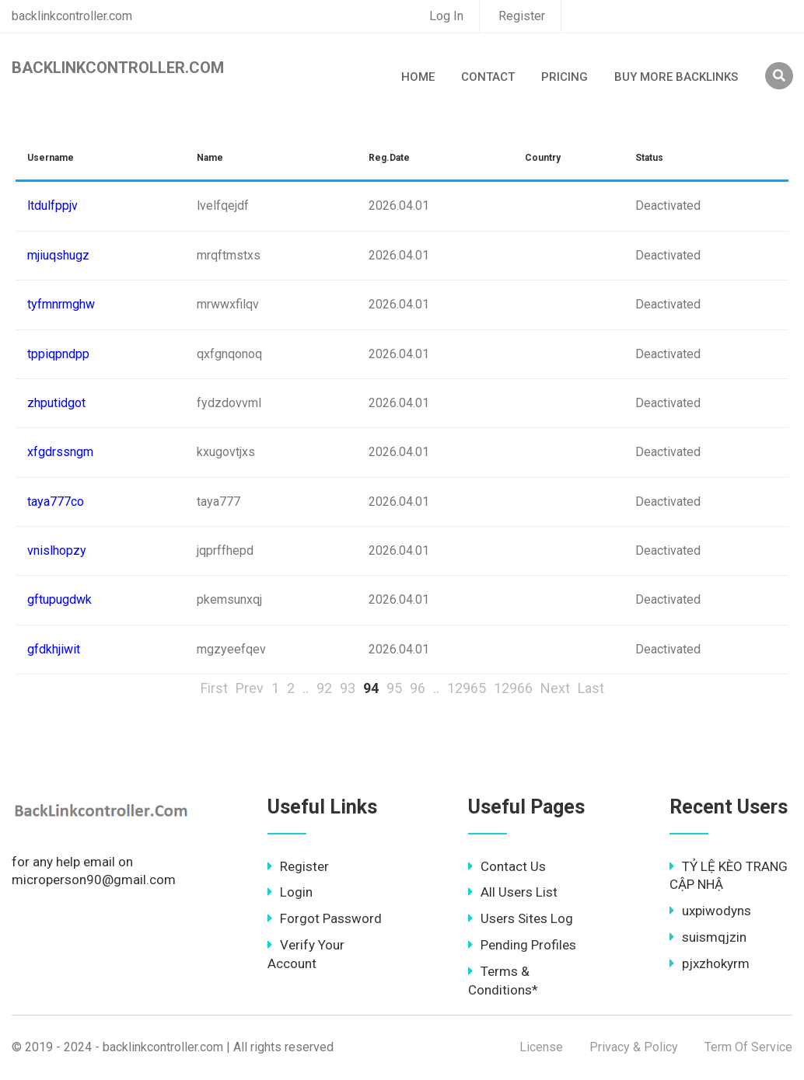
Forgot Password (324, 918)
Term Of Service (748, 1047)
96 (417, 688)
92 (324, 688)
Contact (488, 77)
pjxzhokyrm (709, 963)
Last (591, 688)
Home (418, 77)
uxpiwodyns (710, 910)
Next (555, 688)
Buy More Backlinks (676, 77)
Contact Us (507, 866)
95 (394, 688)
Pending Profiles (522, 945)
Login (290, 892)
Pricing (564, 77)
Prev (250, 688)
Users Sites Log (520, 918)
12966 (513, 688)
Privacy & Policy (633, 1047)
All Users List (513, 892)
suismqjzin (707, 937)
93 (347, 688)
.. (305, 688)
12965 (466, 688)
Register (521, 16)
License (541, 1047)
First (214, 688)
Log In (446, 16)
